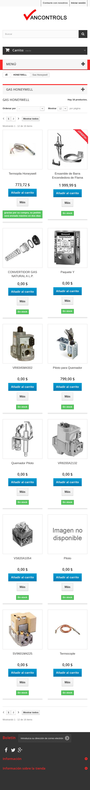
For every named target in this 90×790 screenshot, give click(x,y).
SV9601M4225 (22, 653)
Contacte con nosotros (55, 3)
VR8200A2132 (67, 463)
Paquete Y (67, 272)
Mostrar (52, 108)
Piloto (67, 558)
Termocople (67, 653)
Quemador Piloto (22, 463)
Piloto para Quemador (67, 367)
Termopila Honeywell (22, 173)
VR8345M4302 (22, 367)
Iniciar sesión (78, 3)
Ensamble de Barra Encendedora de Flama (67, 175)
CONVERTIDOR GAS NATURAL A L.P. (22, 274)
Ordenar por (9, 108)
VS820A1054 (22, 558)
